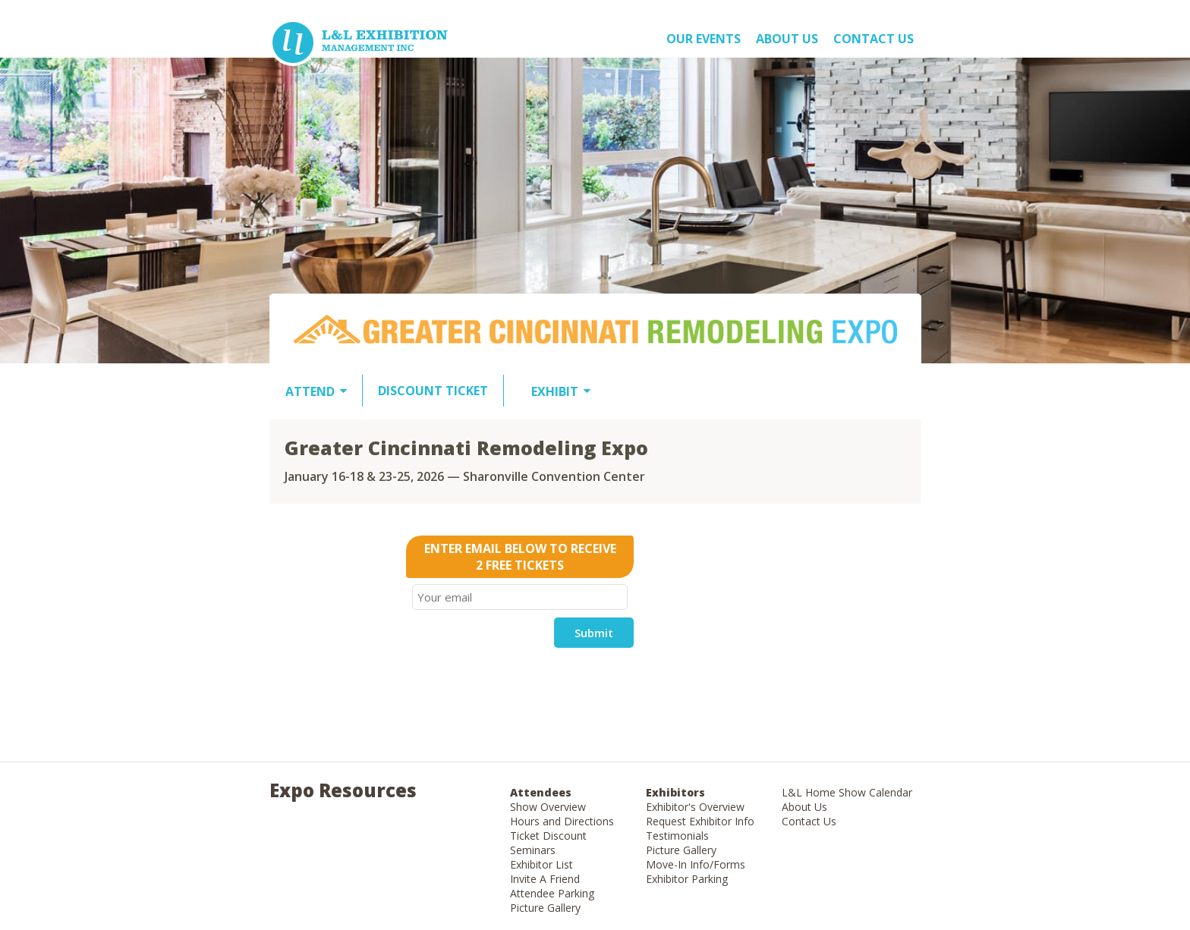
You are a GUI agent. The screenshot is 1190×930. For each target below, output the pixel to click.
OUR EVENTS (703, 38)
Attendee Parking (552, 893)
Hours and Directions (562, 821)
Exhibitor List (541, 864)
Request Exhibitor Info (700, 821)
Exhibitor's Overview (695, 807)
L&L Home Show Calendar (847, 792)
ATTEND (310, 391)
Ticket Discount (548, 835)
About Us (804, 807)
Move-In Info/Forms (695, 864)
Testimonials (677, 835)
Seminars (533, 850)
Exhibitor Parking (687, 879)
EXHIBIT (554, 391)
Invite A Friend (545, 879)
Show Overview (548, 807)
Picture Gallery (545, 907)
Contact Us (873, 38)
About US (787, 38)
